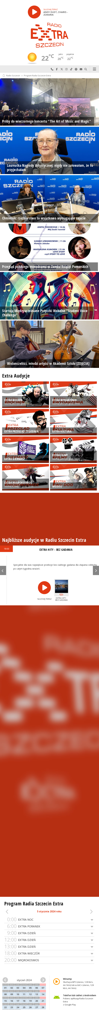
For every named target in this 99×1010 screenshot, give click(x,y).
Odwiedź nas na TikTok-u (71, 69)
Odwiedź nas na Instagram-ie (66, 69)
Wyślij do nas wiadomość (80, 69)
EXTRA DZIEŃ (49, 933)
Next (96, 570)
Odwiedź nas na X (61, 69)
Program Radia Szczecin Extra (37, 75)
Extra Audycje (16, 375)
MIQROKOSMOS (49, 960)
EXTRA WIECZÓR (49, 953)
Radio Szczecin (11, 75)
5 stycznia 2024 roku (49, 911)
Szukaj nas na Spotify (76, 69)
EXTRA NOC (49, 919)
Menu (94, 69)
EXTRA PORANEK (49, 926)
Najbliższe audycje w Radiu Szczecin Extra (44, 540)
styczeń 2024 (24, 980)
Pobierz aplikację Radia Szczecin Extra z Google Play (79, 1000)
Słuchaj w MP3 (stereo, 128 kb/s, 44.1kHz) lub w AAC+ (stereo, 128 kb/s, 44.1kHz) (78, 984)
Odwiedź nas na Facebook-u (56, 69)
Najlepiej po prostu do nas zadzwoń (52, 69)
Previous (3, 570)
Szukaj (85, 69)
